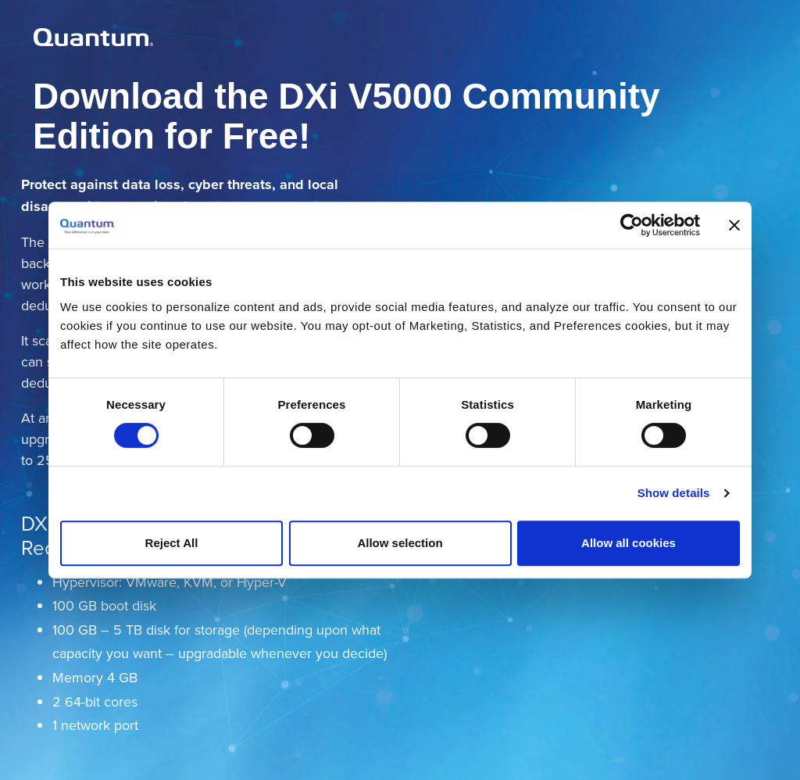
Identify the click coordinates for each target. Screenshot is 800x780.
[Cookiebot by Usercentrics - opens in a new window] (631, 225)
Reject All (171, 542)
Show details (674, 492)
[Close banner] (734, 225)
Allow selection (399, 542)
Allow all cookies (628, 542)
